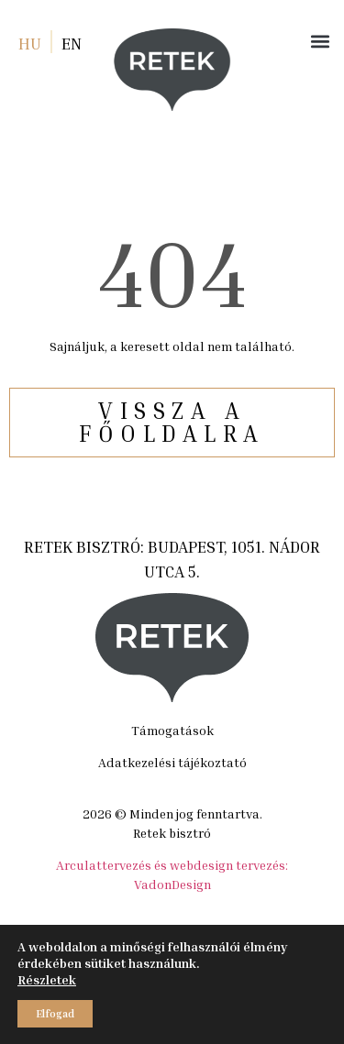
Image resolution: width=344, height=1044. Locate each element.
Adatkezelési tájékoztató (172, 762)
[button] (320, 41)
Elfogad (55, 1013)
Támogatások (172, 730)
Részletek (46, 979)
